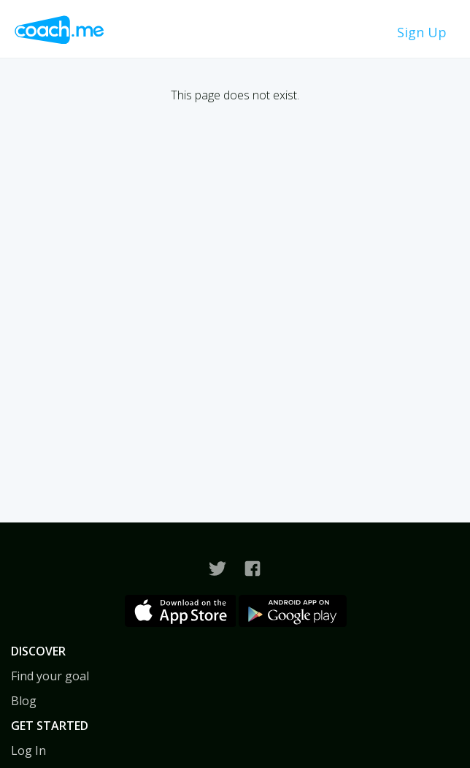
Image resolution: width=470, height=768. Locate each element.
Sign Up (422, 32)
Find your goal (50, 676)
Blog (23, 701)
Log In (28, 750)
